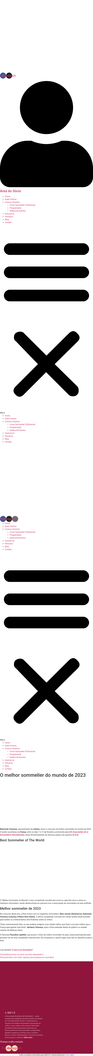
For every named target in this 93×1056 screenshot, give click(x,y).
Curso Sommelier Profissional (22, 205)
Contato (8, 222)
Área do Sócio (10, 191)
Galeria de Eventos (18, 211)
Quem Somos (10, 199)
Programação (15, 208)
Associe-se (9, 214)
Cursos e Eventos (12, 202)
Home (7, 196)
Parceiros (9, 217)
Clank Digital (69, 1055)
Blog (7, 219)
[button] (46, 319)
